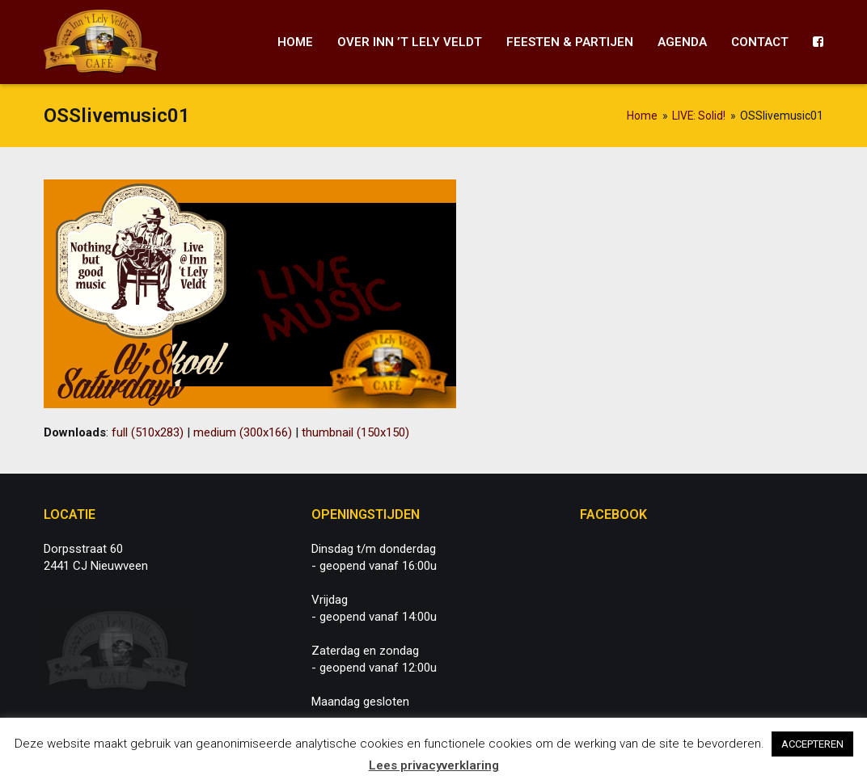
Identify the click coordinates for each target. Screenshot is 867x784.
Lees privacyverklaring (434, 765)
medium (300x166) (242, 432)
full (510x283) (148, 432)
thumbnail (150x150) (355, 432)
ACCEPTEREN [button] (812, 744)
